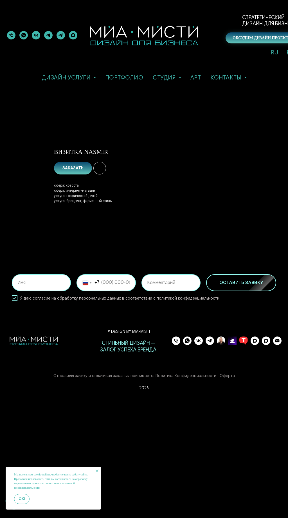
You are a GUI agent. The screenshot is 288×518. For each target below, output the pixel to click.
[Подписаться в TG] (210, 460)
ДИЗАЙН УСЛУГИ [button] (67, 77)
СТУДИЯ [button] (165, 77)
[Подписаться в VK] (36, 35)
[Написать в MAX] (266, 460)
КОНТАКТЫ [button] (226, 77)
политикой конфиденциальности (188, 415)
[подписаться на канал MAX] (73, 35)
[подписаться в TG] (61, 35)
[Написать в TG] (48, 35)
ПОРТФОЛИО (124, 77)
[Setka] (232, 460)
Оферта (227, 492)
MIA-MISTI (141, 448)
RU (274, 52)
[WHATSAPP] (23, 35)
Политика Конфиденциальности (186, 492)
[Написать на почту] (277, 460)
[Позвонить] (11, 35)
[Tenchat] (243, 460)
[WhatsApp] (187, 460)
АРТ (195, 77)
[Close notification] (97, 471)
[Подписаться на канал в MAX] (255, 460)
